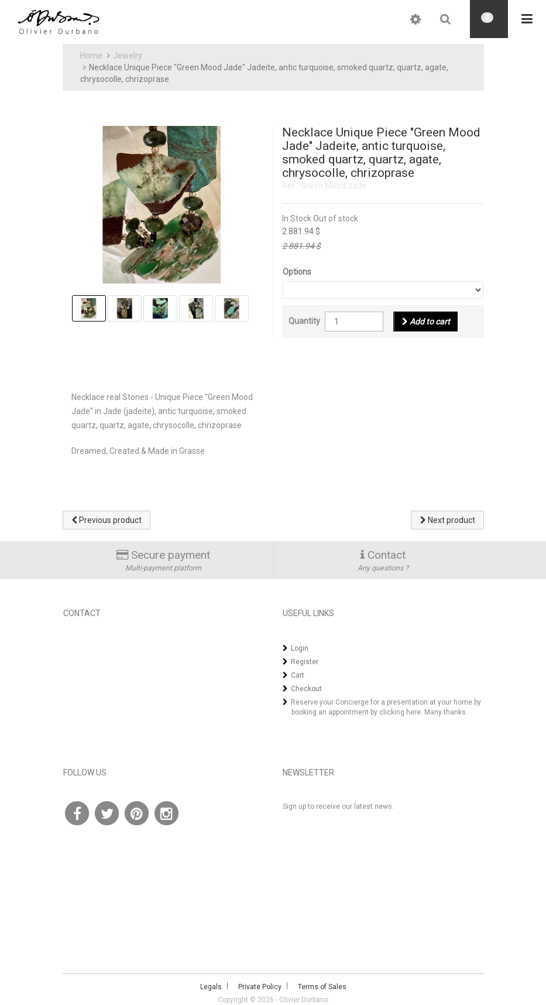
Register (304, 662)
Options (297, 271)
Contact (387, 555)
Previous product (106, 520)
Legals (211, 987)
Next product (447, 520)
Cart (297, 675)
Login (299, 648)
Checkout (306, 689)
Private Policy (259, 987)
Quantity (304, 321)
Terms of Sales (322, 987)
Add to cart (426, 321)
